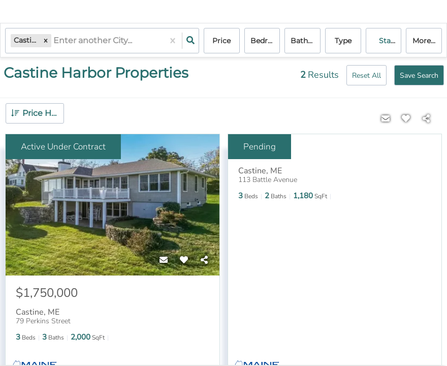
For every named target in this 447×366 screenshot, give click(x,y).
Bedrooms (265, 40)
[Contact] (163, 260)
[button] (45, 40)
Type (343, 40)
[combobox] (54, 41)
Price (221, 40)
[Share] (204, 260)
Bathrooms (306, 40)
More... (423, 40)
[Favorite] (184, 260)
